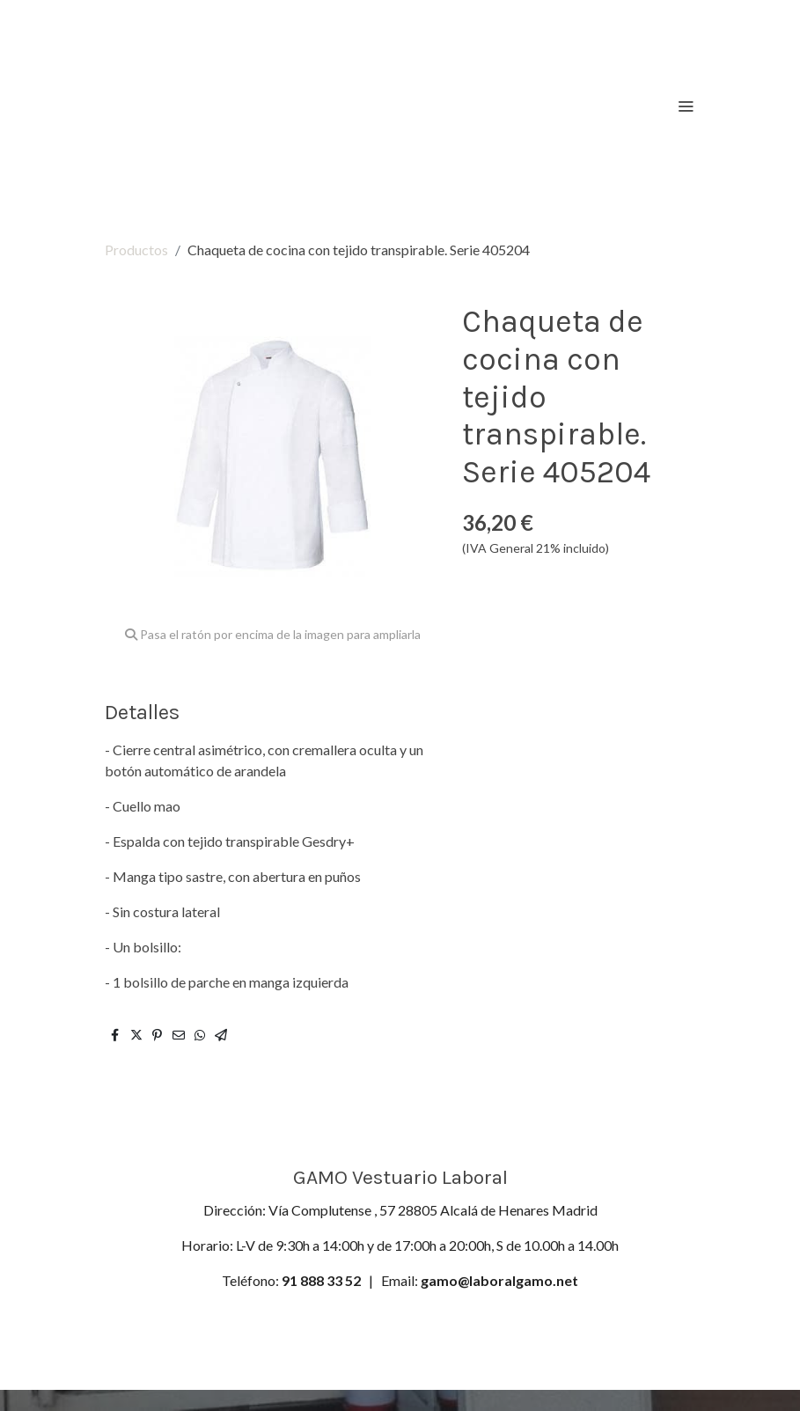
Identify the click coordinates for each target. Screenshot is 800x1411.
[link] (206, 106)
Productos (136, 249)
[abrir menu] (685, 105)
